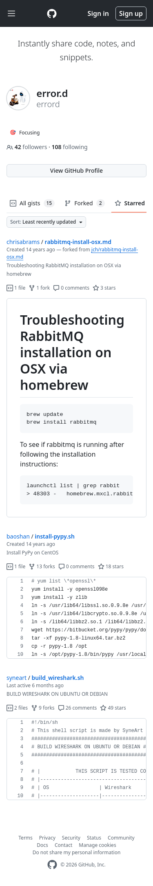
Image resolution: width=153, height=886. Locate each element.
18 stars (111, 566)
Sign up (131, 13)
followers (28, 147)
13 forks (42, 566)
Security (71, 837)
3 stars (104, 287)
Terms (25, 837)
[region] (76, 408)
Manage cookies (97, 845)
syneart (17, 678)
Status (94, 837)
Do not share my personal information (77, 852)
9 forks (43, 707)
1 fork (39, 287)
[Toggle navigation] (11, 14)
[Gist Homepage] (52, 13)
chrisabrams (23, 242)
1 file (16, 287)
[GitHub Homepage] (52, 865)
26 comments (77, 707)
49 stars (113, 707)
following (69, 147)
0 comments (71, 287)
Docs (42, 845)
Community (121, 837)
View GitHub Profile (76, 170)
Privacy (47, 837)
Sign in (98, 13)
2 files (17, 707)
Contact (63, 845)
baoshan (18, 536)
